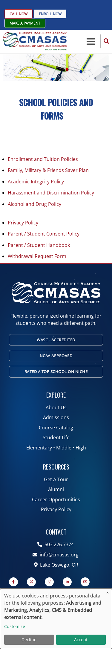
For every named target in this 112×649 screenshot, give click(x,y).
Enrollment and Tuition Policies (43, 159)
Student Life (56, 437)
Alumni (56, 489)
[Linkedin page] (67, 581)
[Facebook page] (13, 581)
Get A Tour (56, 479)
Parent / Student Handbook (39, 245)
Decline (29, 639)
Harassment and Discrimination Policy (51, 192)
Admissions (56, 417)
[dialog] (56, 619)
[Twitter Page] (31, 581)
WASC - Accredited (56, 339)
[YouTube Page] (85, 581)
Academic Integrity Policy (36, 181)
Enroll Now (50, 13)
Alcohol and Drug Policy (34, 204)
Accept (81, 639)
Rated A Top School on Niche (56, 371)
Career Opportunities (56, 499)
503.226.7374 (56, 544)
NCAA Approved (56, 355)
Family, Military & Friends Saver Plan (48, 170)
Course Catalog (56, 427)
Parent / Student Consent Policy (43, 233)
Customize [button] (14, 626)
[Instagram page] (49, 581)
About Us (56, 407)
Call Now (18, 13)
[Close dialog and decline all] (107, 592)
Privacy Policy (23, 222)
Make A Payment (25, 23)
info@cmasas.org (56, 554)
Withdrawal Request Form (37, 256)
